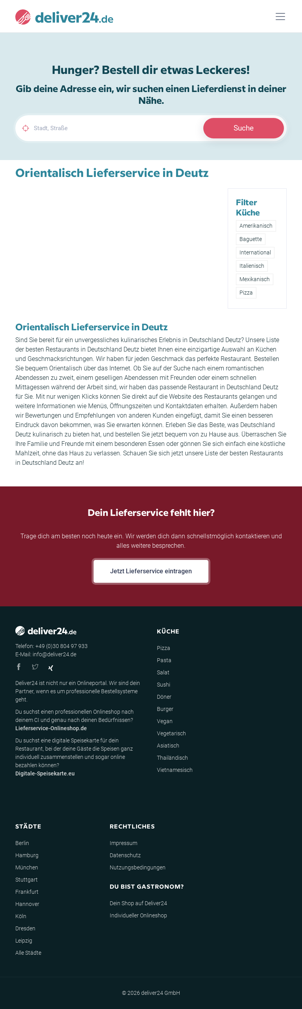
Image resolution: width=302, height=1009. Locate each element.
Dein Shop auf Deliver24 (138, 903)
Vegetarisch (171, 733)
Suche (244, 128)
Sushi (163, 684)
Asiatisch (168, 745)
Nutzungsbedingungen (138, 867)
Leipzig (23, 940)
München (26, 867)
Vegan (165, 721)
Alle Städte (28, 953)
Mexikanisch (254, 279)
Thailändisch (172, 758)
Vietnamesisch (175, 770)
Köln (20, 916)
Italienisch (251, 266)
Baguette (250, 239)
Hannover (27, 904)
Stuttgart (26, 879)
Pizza (246, 292)
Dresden (25, 928)
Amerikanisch (256, 226)
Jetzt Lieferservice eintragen (151, 571)
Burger (165, 709)
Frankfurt (27, 892)
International (255, 252)
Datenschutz (125, 855)
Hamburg (27, 855)
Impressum (123, 843)
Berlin (22, 843)
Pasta (164, 660)
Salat (163, 672)
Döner (164, 697)
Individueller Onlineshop (138, 915)
